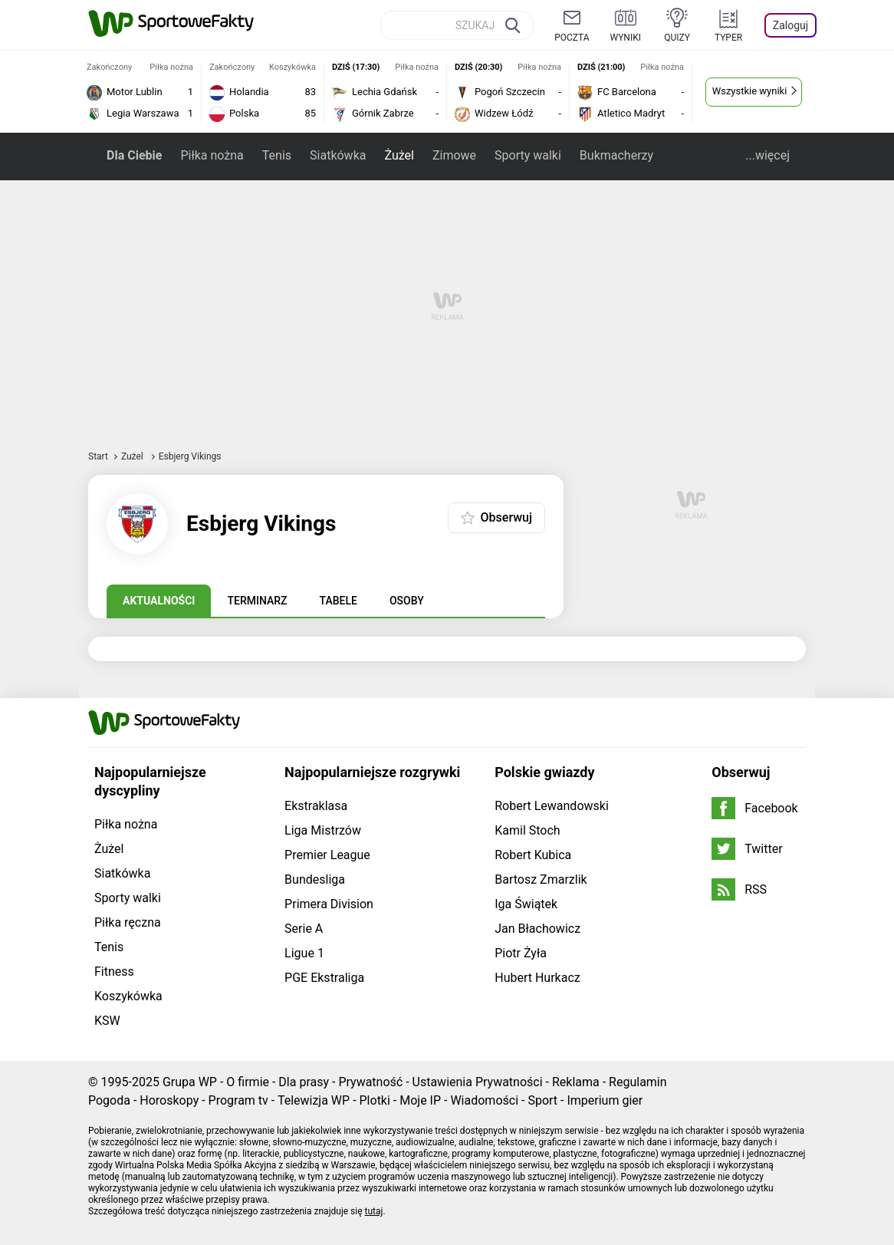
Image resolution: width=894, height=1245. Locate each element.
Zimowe (454, 155)
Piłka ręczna (127, 922)
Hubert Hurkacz (537, 977)
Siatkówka (338, 155)
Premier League (327, 855)
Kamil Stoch (527, 830)
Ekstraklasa (315, 806)
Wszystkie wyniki (749, 91)
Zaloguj (790, 25)
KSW (107, 1020)
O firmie (247, 1082)
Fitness (114, 971)
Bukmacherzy (616, 155)
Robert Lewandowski (552, 806)
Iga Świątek (526, 904)
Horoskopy (169, 1100)
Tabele (338, 601)
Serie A (303, 928)
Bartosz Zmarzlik (541, 879)
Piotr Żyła (521, 953)
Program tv (238, 1100)
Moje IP (420, 1100)
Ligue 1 (304, 953)
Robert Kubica (533, 855)
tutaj (374, 1211)
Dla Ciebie (134, 155)
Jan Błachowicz (537, 928)
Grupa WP (190, 1082)
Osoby (406, 601)
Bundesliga (314, 879)
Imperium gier (605, 1100)
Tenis (276, 155)
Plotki (375, 1100)
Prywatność (370, 1082)
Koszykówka (128, 996)
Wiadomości (484, 1100)
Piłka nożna (211, 155)
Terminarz (257, 601)
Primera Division (328, 904)
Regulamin (638, 1082)
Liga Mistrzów (322, 830)
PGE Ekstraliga (324, 977)
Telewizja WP (314, 1100)
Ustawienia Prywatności (477, 1082)
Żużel (398, 155)
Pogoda (109, 1100)
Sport (542, 1100)
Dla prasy (303, 1082)
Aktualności (159, 601)
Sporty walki (528, 155)
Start (98, 456)
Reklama (576, 1082)
